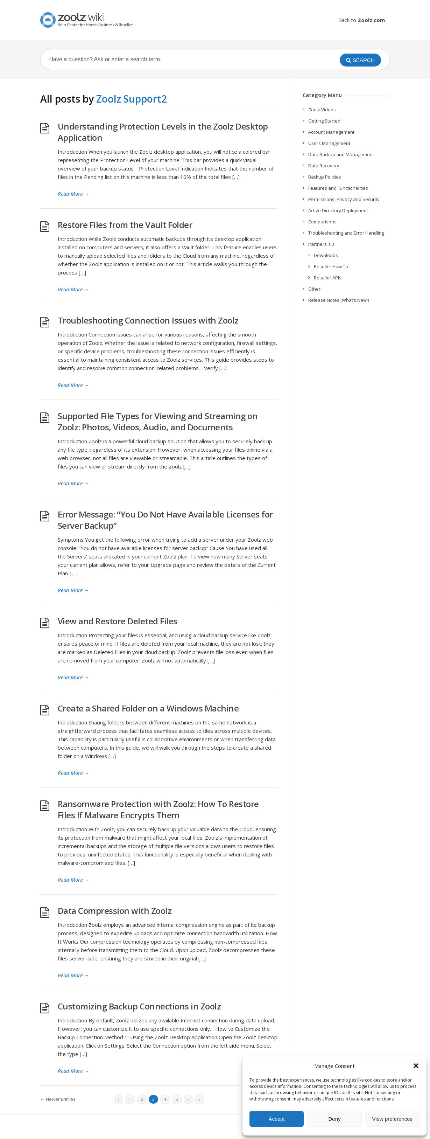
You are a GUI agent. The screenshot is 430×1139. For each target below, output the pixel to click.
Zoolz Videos (322, 109)
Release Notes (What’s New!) (338, 300)
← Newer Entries (58, 1099)
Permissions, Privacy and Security (344, 199)
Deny (334, 1119)
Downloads (326, 255)
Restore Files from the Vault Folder (125, 224)
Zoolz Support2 (131, 98)
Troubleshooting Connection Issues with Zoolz (148, 320)
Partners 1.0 (321, 244)
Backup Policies (324, 177)
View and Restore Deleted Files (117, 621)
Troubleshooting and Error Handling (346, 233)
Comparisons (322, 221)
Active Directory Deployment (338, 210)
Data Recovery (323, 165)
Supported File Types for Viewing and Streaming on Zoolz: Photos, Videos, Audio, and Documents (158, 421)
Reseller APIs (327, 278)
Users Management (329, 143)
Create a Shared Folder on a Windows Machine (148, 708)
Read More (73, 193)
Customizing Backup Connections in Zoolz (139, 1006)
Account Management (331, 132)
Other (314, 289)
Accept (277, 1119)
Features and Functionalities (338, 188)
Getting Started (324, 121)
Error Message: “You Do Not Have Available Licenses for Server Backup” (165, 519)
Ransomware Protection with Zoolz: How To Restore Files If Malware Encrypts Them (158, 809)
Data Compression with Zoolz (115, 910)
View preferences (392, 1119)
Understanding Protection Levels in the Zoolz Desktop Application (163, 131)
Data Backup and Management (341, 154)
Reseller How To (331, 266)
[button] (416, 1065)
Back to (361, 19)
